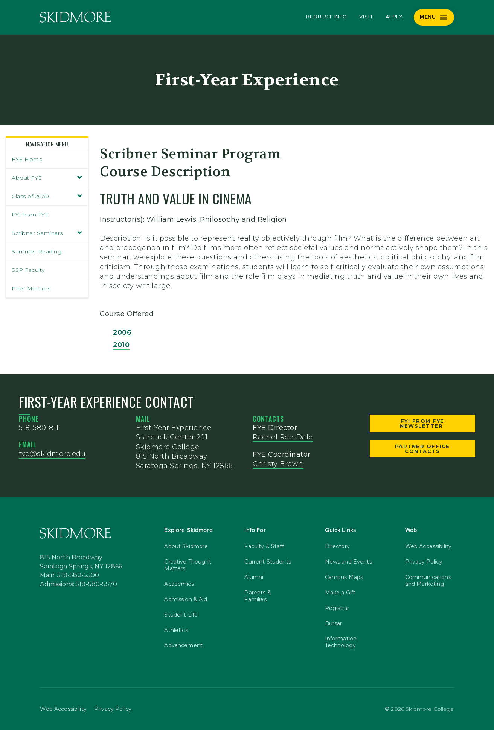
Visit (366, 17)
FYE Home (27, 159)
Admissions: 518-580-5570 (78, 584)
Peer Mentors (31, 288)
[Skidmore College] (75, 17)
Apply (394, 17)
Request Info (326, 17)
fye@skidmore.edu (52, 454)
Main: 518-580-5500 (69, 575)
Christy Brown (278, 464)
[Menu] (434, 17)
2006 (122, 332)
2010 (121, 345)
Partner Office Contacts (422, 448)
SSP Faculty (28, 270)
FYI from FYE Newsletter (422, 423)
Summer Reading (36, 251)
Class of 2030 (47, 196)
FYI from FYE (30, 214)
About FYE (47, 177)
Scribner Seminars (47, 233)
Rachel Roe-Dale (283, 437)
